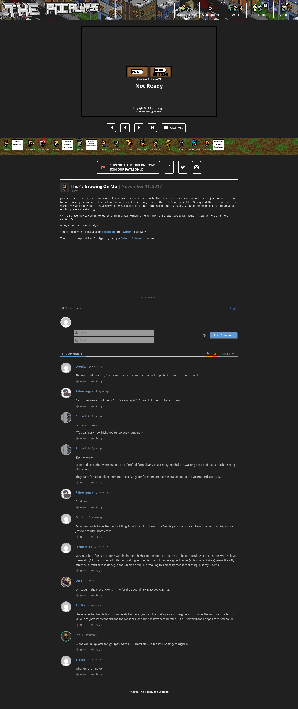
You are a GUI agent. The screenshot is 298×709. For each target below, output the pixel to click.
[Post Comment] (223, 335)
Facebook (108, 232)
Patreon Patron (131, 238)
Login (233, 308)
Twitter (126, 232)
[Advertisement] (149, 269)
